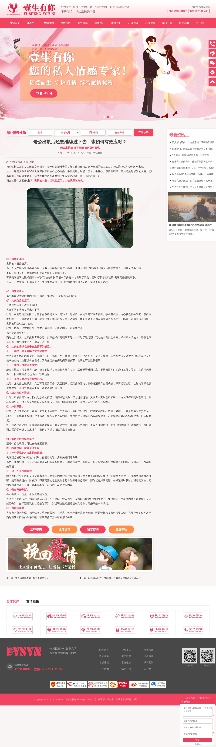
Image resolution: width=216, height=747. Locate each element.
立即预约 (143, 132)
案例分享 (167, 23)
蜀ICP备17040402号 (86, 699)
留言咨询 (93, 529)
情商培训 (99, 23)
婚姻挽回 (49, 23)
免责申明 (121, 529)
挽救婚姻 (148, 650)
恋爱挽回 (66, 23)
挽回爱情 (104, 656)
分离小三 (32, 23)
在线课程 (150, 23)
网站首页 (15, 23)
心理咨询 (133, 23)
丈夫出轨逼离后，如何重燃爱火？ (32, 578)
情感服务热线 (203, 7)
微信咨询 (61, 528)
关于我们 (201, 23)
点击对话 (63, 64)
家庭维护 (116, 23)
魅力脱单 (83, 23)
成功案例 (148, 662)
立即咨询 (36, 529)
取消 (43, 63)
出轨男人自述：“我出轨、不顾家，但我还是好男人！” (114, 578)
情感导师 (184, 23)
